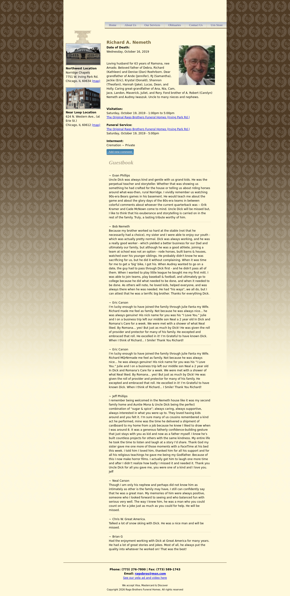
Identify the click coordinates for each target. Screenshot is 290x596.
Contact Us (196, 25)
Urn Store (217, 25)
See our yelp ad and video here (145, 577)
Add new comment (120, 152)
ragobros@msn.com (150, 573)
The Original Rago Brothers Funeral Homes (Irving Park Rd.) (148, 117)
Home (112, 25)
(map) (96, 81)
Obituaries (174, 25)
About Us (130, 25)
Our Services (152, 25)
